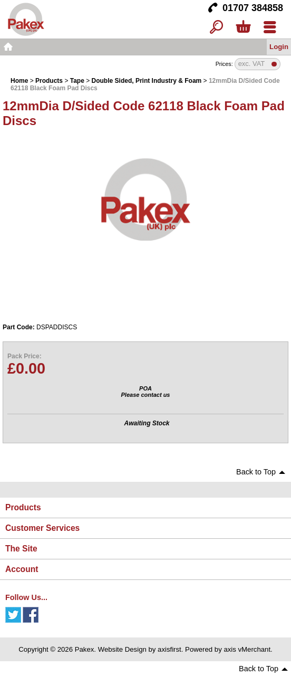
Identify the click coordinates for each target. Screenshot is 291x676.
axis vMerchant (247, 649)
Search (216, 28)
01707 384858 (252, 8)
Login (278, 47)
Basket (243, 28)
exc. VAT (251, 64)
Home (8, 47)
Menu (269, 28)
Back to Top (256, 472)
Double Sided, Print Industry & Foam (147, 80)
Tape (77, 80)
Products (49, 80)
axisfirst (169, 649)
